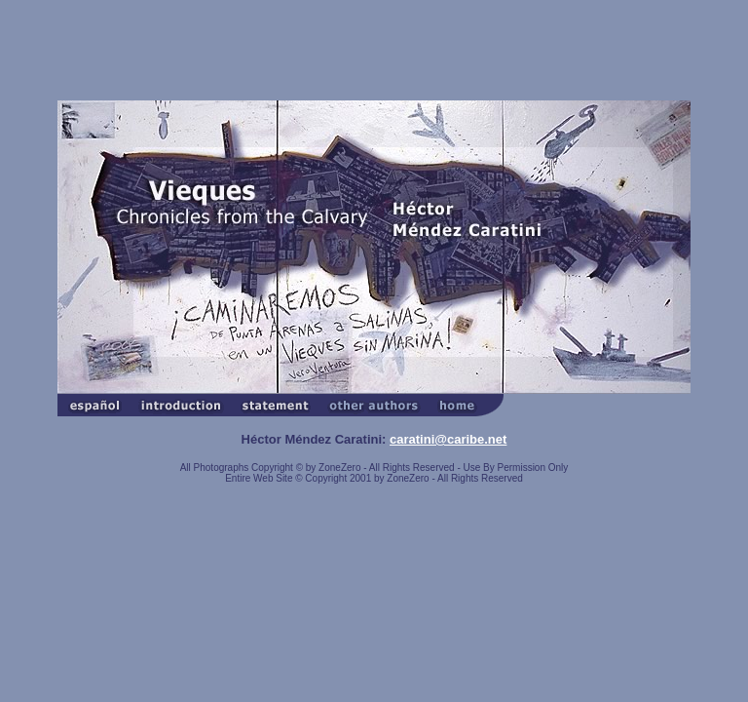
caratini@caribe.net (448, 439)
